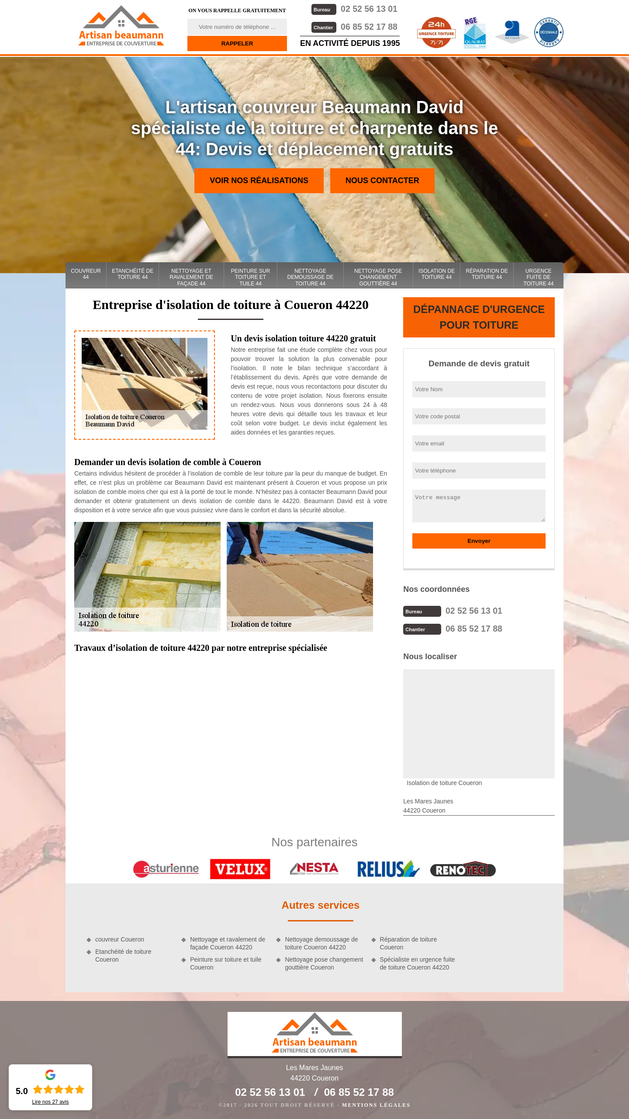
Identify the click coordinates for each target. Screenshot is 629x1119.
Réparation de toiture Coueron (408, 942)
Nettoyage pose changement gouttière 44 (378, 277)
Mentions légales (376, 1104)
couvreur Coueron (119, 938)
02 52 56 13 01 (353, 8)
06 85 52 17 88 (353, 26)
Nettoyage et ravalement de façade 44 (191, 277)
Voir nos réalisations (259, 180)
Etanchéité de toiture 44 (132, 274)
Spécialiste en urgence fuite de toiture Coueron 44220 (417, 962)
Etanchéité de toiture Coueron (123, 954)
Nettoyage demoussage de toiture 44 (310, 277)
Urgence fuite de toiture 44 (538, 277)
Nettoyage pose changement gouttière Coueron (324, 962)
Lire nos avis (50, 1102)
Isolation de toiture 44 (436, 274)
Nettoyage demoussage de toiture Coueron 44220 (321, 942)
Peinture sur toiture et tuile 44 (250, 277)
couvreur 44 (86, 274)
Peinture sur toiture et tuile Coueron (225, 962)
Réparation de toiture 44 (487, 274)
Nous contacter (382, 180)
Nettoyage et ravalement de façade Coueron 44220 (227, 942)
